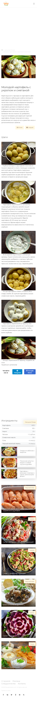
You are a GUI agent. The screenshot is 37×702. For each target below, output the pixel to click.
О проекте (5, 681)
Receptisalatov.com (10, 687)
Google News (30, 372)
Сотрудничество (8, 684)
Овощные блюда (10, 50)
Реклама (16, 681)
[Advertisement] (18, 27)
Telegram (17, 372)
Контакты (22, 684)
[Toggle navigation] (34, 3)
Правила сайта (5, 690)
